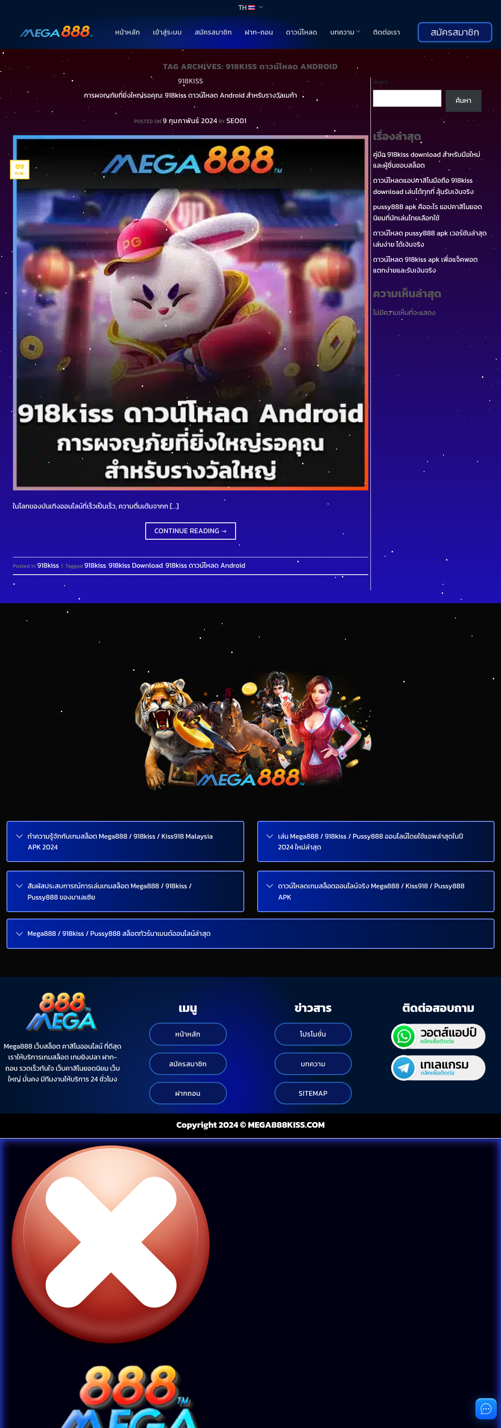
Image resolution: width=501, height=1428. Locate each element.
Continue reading (190, 531)
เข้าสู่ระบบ (167, 32)
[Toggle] (19, 837)
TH (250, 7)
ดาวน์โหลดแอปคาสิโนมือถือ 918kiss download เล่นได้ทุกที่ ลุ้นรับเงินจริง (423, 186)
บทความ (345, 32)
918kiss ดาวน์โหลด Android (205, 565)
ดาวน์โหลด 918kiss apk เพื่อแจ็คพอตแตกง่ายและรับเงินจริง (425, 265)
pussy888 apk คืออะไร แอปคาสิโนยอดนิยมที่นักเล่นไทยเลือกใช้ (427, 212)
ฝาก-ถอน (259, 32)
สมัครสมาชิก (213, 32)
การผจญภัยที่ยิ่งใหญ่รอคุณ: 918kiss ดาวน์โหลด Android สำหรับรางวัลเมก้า (190, 95)
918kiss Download (135, 565)
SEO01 (237, 120)
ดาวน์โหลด (301, 32)
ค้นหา (380, 82)
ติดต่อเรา (386, 32)
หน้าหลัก (127, 32)
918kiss (190, 81)
